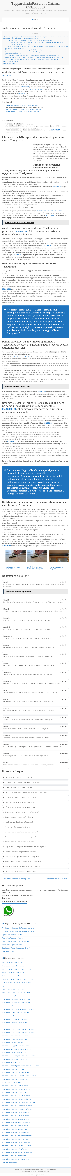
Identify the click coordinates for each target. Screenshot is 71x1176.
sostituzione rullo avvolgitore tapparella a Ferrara (18, 1056)
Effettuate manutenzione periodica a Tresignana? (21, 852)
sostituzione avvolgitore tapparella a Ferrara (17, 999)
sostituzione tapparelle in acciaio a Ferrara (16, 1119)
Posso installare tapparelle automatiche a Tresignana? (23, 862)
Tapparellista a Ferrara (9, 1162)
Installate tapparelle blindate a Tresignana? (19, 822)
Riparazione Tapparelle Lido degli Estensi (15, 941)
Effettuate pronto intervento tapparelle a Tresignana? (22, 782)
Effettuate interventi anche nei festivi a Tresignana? (21, 832)
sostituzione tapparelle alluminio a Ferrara (16, 1089)
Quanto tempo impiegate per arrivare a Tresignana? (22, 812)
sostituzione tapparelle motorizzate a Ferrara (17, 1136)
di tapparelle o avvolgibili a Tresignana (22, 105)
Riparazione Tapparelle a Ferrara (13, 989)
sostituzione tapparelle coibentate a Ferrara (16, 1099)
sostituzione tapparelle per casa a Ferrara (16, 1142)
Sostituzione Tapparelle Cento (12, 945)
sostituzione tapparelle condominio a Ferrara (17, 1106)
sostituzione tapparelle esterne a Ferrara (15, 1116)
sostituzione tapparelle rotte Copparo (52, 890)
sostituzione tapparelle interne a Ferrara (15, 1129)
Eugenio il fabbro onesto (36, 89)
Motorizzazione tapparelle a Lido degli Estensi (17, 979)
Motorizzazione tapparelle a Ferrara (14, 976)
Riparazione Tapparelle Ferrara (12, 938)
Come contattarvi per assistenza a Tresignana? (20, 871)
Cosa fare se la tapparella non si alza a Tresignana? (22, 857)
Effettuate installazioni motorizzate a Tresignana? (21, 797)
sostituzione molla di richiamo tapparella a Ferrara (18, 1029)
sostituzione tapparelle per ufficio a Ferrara (16, 1146)
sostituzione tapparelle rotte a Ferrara (14, 1156)
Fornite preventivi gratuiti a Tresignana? (17, 827)
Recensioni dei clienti (10, 61)
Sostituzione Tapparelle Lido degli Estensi (16, 948)
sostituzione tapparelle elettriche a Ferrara (16, 1112)
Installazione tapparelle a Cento (12, 963)
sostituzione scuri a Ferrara (11, 1062)
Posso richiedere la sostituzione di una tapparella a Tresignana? (26, 792)
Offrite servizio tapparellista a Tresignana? (18, 777)
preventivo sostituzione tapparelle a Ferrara (16, 982)
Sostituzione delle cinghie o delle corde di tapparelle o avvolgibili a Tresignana (31, 59)
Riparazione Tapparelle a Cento (12, 986)
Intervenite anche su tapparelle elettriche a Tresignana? (23, 866)
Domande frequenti (10, 63)
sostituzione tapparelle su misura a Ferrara (16, 1159)
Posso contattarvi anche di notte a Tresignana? (20, 802)
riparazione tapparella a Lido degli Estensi (17, 879)
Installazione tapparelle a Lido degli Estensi (16, 969)
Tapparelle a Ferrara (9, 951)
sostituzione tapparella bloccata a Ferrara (16, 1072)
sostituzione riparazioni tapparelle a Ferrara (16, 1049)
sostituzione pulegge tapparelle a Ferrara (15, 1046)
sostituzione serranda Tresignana (15, 559)
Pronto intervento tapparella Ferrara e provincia (18, 928)
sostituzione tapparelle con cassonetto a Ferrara (18, 1102)
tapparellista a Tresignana (20, 356)
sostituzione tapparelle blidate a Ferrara (15, 1092)
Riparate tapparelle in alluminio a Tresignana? (19, 842)
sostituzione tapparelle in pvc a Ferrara (15, 1126)
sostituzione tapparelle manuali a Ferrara (15, 1132)
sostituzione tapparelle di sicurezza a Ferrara (17, 1109)
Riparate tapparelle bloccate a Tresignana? (19, 787)
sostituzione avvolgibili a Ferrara (12, 996)
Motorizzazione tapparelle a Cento (13, 972)
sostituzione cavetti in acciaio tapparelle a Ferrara (18, 1009)
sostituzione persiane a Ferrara (12, 1042)
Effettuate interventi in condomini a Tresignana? (20, 807)
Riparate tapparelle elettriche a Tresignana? (19, 817)
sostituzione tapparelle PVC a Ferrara (14, 1149)
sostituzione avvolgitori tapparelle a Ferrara (16, 1002)
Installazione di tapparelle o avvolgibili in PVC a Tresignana (25, 50)
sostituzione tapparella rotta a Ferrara (14, 1079)
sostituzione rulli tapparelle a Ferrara (14, 1052)
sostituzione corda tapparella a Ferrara (15, 1022)
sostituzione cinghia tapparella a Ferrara (15, 1012)
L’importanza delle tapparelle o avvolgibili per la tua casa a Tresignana (28, 40)
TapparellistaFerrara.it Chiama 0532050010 (35, 5)
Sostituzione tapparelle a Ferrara (13, 1082)
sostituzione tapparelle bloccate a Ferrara (16, 1096)
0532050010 (7, 75)
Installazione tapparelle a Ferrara (13, 966)
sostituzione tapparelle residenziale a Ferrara (17, 1152)
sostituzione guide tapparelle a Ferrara (15, 1026)
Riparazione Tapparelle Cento (12, 935)
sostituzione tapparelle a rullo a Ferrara (15, 1086)
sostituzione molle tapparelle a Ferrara (15, 1036)
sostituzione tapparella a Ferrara (13, 1069)
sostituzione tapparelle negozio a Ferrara (15, 1139)
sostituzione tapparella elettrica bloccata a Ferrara (19, 1076)
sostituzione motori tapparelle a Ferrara (15, 1039)
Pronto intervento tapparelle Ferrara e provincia (18, 931)
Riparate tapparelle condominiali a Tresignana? (20, 837)
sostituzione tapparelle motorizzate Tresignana (37, 559)
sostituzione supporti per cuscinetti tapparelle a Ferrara (20, 1066)
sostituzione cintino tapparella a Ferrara (15, 1019)
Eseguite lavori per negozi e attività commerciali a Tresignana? (25, 847)
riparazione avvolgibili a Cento (58, 879)
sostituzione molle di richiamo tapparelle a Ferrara (18, 1032)
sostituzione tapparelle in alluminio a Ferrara (16, 1122)
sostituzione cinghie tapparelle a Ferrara (15, 1016)
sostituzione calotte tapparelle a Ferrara (15, 1006)
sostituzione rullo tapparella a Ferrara (14, 1059)
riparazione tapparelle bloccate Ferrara (49, 211)
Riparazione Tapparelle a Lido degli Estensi (16, 992)
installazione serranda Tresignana (59, 559)
